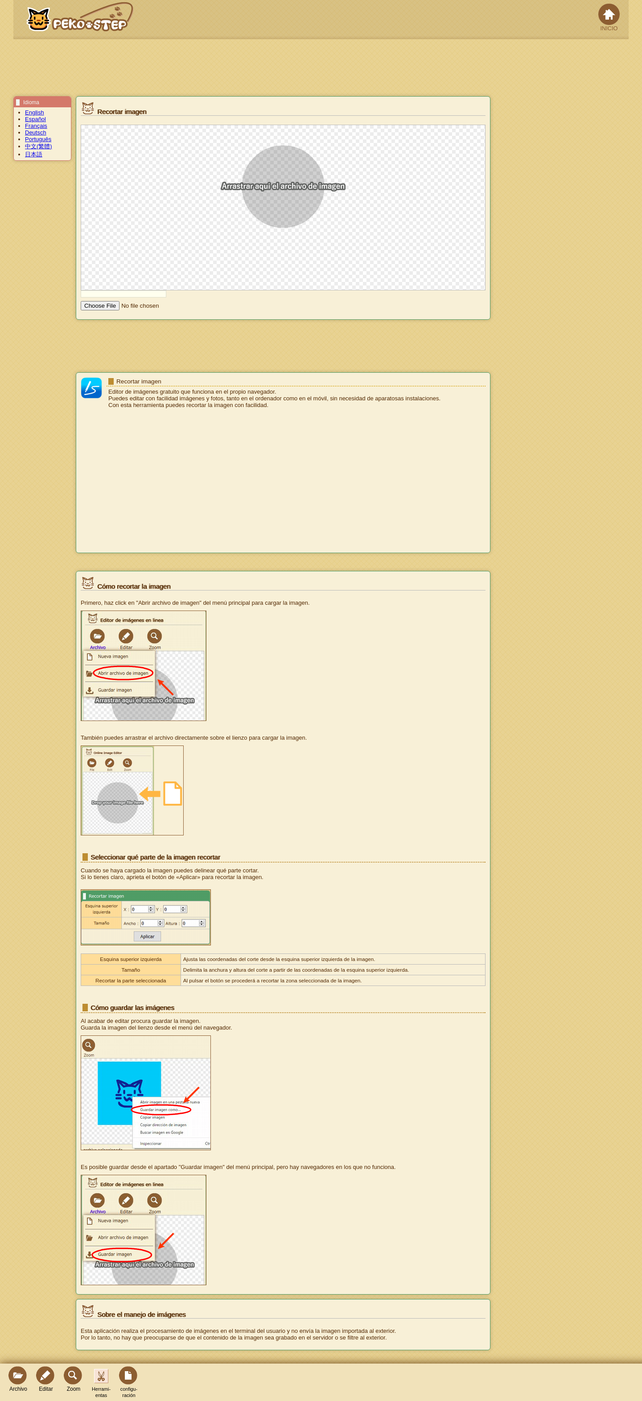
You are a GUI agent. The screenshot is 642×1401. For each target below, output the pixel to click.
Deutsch (35, 132)
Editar (46, 1379)
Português (38, 139)
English (34, 112)
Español (35, 119)
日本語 (33, 154)
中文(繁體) (38, 146)
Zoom (73, 1379)
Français (36, 125)
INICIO (609, 18)
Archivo (18, 1379)
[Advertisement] (283, 481)
